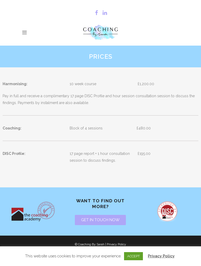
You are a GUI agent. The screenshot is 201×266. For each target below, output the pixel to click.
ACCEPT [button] (133, 256)
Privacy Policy (116, 244)
